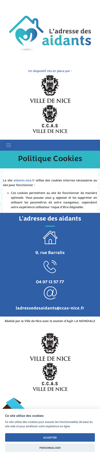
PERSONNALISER (50, 447)
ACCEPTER (50, 437)
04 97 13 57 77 (50, 282)
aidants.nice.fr (24, 180)
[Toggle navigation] (8, 145)
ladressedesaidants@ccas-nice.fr (50, 308)
